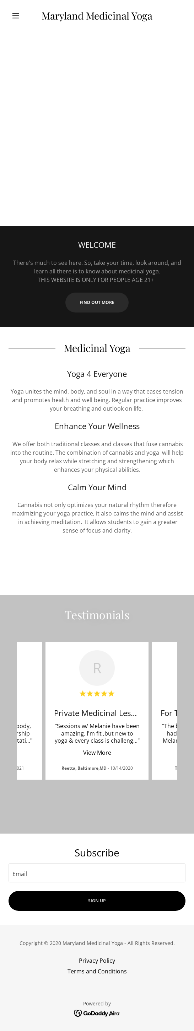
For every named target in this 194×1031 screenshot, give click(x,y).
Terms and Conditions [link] (97, 971)
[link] (97, 16)
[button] (22, 16)
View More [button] (97, 753)
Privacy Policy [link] (97, 961)
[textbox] (97, 872)
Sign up (97, 901)
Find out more (97, 302)
